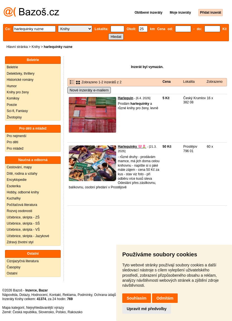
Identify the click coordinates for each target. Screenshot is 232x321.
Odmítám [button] (165, 298)
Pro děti (12, 142)
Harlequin (125, 98)
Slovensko (46, 312)
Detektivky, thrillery (21, 74)
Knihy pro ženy (18, 92)
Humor (12, 86)
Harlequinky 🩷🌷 (132, 147)
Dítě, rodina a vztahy (22, 174)
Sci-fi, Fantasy (17, 111)
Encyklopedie (16, 180)
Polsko (61, 312)
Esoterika (14, 186)
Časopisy (13, 267)
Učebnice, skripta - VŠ (23, 230)
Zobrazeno (215, 82)
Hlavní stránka (17, 47)
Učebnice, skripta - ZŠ (23, 217)
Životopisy (14, 117)
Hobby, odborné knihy (23, 192)
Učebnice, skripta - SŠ (23, 223)
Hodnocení (39, 295)
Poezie (12, 105)
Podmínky (85, 295)
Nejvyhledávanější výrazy (45, 308)
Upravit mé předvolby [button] (147, 309)
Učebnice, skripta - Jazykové (28, 236)
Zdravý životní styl (20, 242)
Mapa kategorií (13, 308)
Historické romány (20, 80)
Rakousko (75, 312)
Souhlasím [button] (136, 298)
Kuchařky (14, 198)
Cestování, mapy (19, 167)
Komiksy (13, 98)
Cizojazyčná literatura (23, 261)
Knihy (35, 47)
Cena (166, 82)
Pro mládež (15, 148)
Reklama (69, 295)
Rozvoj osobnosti (19, 211)
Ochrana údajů (105, 295)
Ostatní (12, 273)
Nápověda (10, 295)
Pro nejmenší (16, 136)
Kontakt (55, 295)
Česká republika (24, 312)
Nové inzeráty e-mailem (89, 90)
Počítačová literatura (22, 205)
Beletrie (12, 67)
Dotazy (24, 295)
